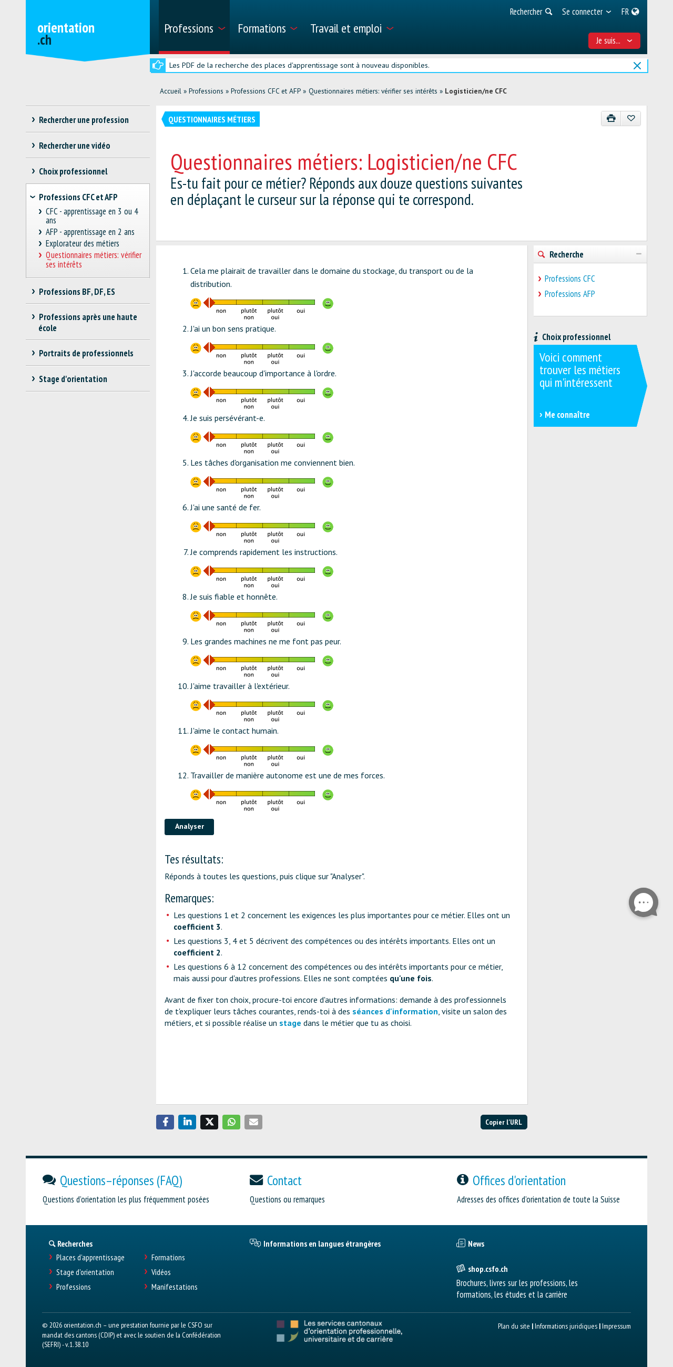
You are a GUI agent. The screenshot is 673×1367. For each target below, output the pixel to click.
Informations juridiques (566, 1326)
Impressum (616, 1326)
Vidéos (161, 1272)
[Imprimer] (611, 118)
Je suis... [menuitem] (614, 40)
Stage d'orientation (85, 1272)
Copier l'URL (503, 1122)
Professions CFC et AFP (266, 91)
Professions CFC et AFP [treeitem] (78, 197)
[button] (165, 1122)
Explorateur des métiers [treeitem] (83, 243)
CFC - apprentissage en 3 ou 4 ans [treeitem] (92, 216)
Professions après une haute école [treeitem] (87, 322)
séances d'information (395, 1011)
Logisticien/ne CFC (476, 91)
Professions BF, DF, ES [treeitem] (76, 291)
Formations (168, 1257)
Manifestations (174, 1287)
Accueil (170, 91)
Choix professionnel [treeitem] (72, 171)
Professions (206, 91)
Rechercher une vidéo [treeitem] (74, 145)
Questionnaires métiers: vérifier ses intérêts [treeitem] (94, 260)
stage (290, 1022)
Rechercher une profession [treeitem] (83, 120)
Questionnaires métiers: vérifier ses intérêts (373, 91)
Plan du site (514, 1326)
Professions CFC (570, 278)
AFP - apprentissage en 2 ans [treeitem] (90, 232)
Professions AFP (570, 294)
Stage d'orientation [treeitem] (72, 379)
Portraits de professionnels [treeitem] (86, 353)
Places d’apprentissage (90, 1257)
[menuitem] (194, 27)
